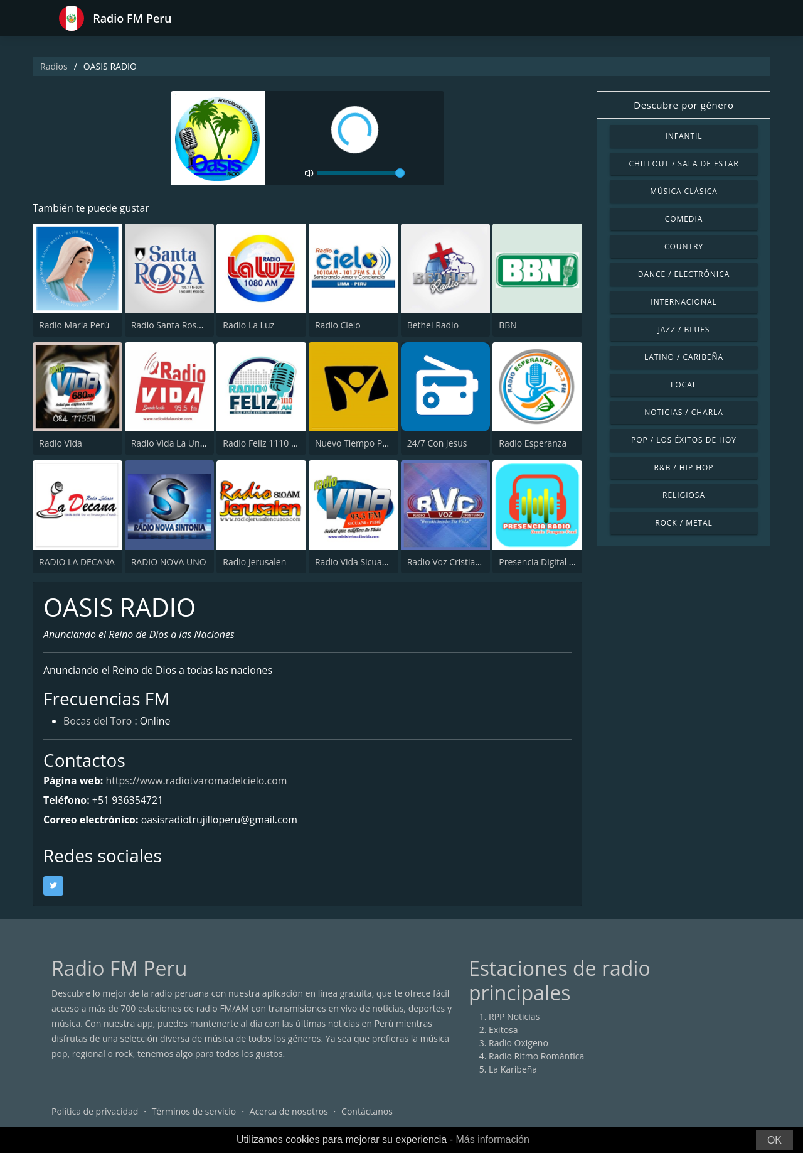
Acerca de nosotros (289, 1112)
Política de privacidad (94, 1112)
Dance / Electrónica (684, 274)
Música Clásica (684, 191)
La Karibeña (513, 1070)
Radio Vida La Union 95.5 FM (189, 443)
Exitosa (503, 1030)
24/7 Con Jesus (437, 443)
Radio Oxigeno (518, 1043)
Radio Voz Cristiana (446, 562)
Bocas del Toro (97, 722)
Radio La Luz (248, 325)
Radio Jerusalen (254, 562)
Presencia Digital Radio (545, 562)
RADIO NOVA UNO (168, 562)
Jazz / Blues (684, 329)
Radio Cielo (338, 325)
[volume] (361, 173)
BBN (508, 325)
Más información (492, 1139)
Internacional (683, 301)
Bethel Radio (433, 325)
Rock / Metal (684, 522)
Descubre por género (683, 105)
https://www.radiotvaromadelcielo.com (197, 781)
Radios (54, 66)
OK (774, 1140)
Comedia (684, 219)
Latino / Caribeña (683, 357)
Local (684, 384)
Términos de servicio (194, 1112)
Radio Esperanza (532, 443)
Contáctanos (367, 1112)
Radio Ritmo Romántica (536, 1057)
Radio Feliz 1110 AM (263, 443)
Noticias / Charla (683, 412)
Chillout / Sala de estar (683, 163)
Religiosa (683, 495)
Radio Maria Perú (74, 325)
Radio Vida (60, 443)
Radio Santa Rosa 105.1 (178, 325)
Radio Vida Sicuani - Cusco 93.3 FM (385, 562)
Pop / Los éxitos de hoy (684, 440)
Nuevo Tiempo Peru (355, 443)
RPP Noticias (514, 1017)
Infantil (683, 136)
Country (683, 246)
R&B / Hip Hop (684, 467)
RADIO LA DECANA (77, 562)
